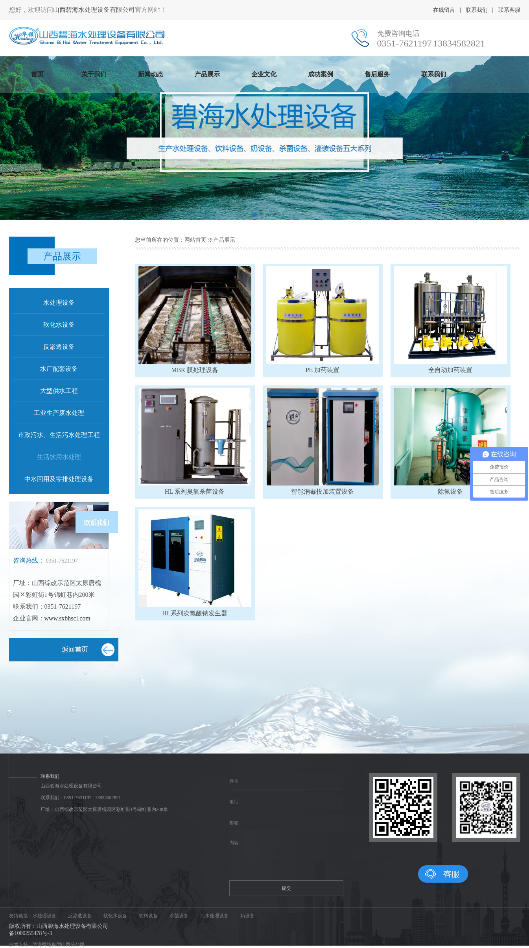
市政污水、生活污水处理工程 (59, 434)
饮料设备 (148, 915)
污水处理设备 (214, 915)
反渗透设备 (59, 346)
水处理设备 (59, 302)
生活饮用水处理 (59, 457)
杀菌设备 (179, 915)
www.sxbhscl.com (67, 618)
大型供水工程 (59, 390)
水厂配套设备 (59, 368)
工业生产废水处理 (59, 412)
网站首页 (195, 240)
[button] (255, 214)
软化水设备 (59, 324)
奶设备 (247, 915)
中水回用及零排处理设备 (59, 479)
